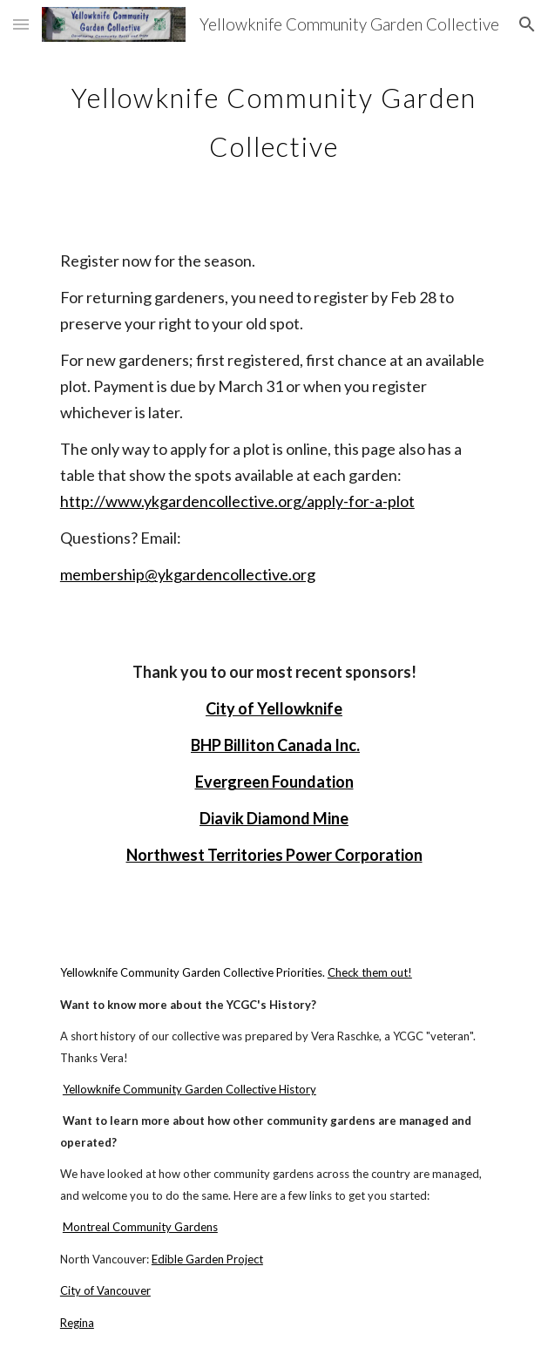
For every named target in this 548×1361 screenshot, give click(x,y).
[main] (274, 115)
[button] (21, 24)
